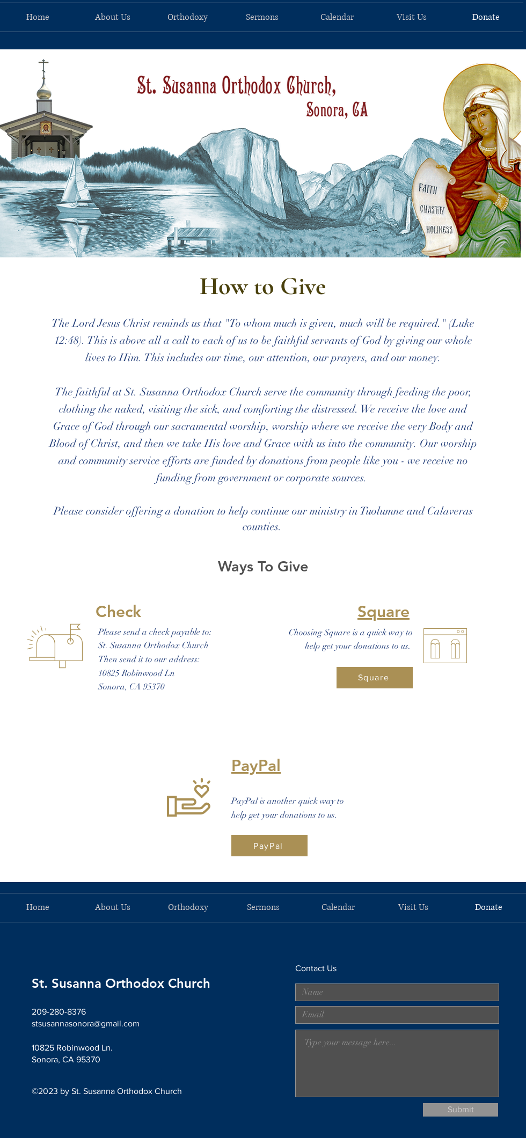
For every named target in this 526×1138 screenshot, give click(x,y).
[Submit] (460, 1110)
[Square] (375, 677)
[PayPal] (269, 845)
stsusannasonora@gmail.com (86, 1023)
